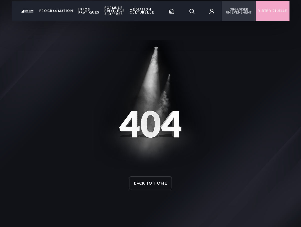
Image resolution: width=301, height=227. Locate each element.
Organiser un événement (239, 11)
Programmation (56, 11)
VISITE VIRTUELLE (272, 11)
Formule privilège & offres (114, 11)
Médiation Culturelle (142, 11)
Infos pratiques (88, 11)
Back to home (150, 184)
